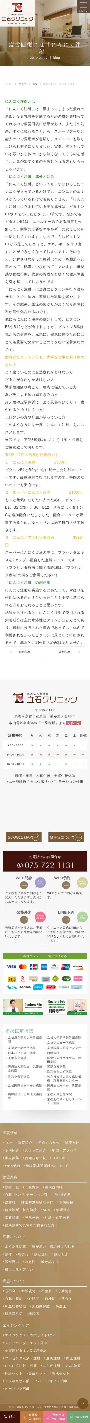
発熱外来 (24, 912)
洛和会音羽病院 (19, 1076)
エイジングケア (16, 1325)
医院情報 (10, 1133)
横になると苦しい (19, 1269)
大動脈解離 (41, 1306)
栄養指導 (12, 1217)
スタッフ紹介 (35, 1150)
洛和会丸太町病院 (59, 1071)
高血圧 (61, 1306)
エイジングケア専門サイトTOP (30, 1335)
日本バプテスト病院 (22, 1053)
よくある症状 (15, 1246)
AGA (46, 1210)
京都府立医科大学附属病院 (25, 1039)
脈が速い (41, 1254)
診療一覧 (12, 1187)
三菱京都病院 (56, 1066)
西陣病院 (53, 1053)
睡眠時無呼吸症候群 (37, 1202)
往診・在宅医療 (57, 1217)
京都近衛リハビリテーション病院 (64, 1101)
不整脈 (46, 1291)
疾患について (14, 1281)
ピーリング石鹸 (17, 1389)
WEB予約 (12, 1165)
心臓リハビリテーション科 (26, 1194)
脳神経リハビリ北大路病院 (25, 1096)
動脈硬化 (28, 1291)
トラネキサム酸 (17, 1381)
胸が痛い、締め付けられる (53, 1246)
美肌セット (61, 1373)
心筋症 (33, 1298)
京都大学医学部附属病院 (64, 1037)
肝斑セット (14, 1373)
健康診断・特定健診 (21, 1210)
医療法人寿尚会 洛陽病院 (64, 1087)
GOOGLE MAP (20, 837)
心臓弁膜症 (14, 1298)
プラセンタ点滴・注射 (22, 1358)
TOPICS (58, 1158)
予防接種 (66, 1202)
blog (56, 57)
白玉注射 (73, 1358)
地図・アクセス (64, 1150)
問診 (24, 878)
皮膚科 (10, 1202)
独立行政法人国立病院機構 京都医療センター (64, 1078)
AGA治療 (73, 1366)
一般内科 (32, 1187)
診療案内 (10, 1177)
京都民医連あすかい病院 (25, 1085)
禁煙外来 (63, 1210)
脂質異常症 (14, 1314)
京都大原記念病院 (59, 1094)
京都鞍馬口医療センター (64, 1047)
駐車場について (62, 837)
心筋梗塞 (65, 1291)
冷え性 (30, 1262)
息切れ (23, 1254)
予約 (62, 878)
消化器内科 (62, 1194)
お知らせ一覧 (35, 1158)
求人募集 (12, 1158)
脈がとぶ (61, 1254)
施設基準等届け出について (47, 1165)
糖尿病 (33, 1314)
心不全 (10, 1291)
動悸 (8, 1254)
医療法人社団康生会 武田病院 (64, 1059)
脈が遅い (12, 1262)
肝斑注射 (53, 1358)
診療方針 (72, 1143)
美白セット (37, 1373)
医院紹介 (25, 1143)
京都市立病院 (17, 1058)
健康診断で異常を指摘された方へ (31, 1225)
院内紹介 (12, 1150)
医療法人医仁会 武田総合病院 (25, 1068)
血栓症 (50, 1298)
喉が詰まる (50, 1262)
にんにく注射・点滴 (21, 1366)
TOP (8, 1143)
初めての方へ (48, 1143)
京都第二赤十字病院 (61, 1042)
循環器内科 (54, 1187)
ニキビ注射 (51, 1366)
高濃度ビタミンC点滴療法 (26, 1350)
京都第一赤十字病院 (22, 1047)
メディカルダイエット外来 (26, 1343)
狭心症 (66, 1298)
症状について (14, 1237)
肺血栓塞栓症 (15, 1306)
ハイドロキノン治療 (52, 1381)
